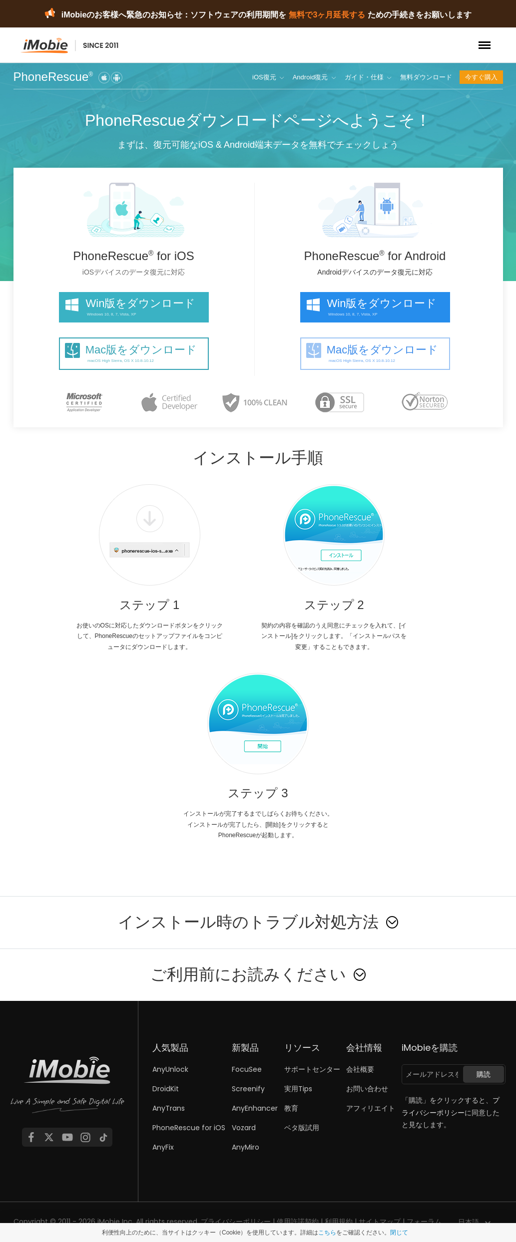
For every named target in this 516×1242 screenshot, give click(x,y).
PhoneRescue (53, 77)
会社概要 (360, 1069)
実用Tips (298, 1089)
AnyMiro (245, 1147)
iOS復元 (264, 77)
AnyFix (163, 1147)
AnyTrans (168, 1108)
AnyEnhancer (255, 1108)
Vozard (244, 1128)
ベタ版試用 (301, 1128)
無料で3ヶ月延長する (327, 14)
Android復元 (310, 77)
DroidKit (165, 1089)
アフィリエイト (370, 1108)
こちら (327, 1232)
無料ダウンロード (426, 77)
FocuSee (247, 1069)
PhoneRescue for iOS (188, 1128)
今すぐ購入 (481, 77)
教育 (291, 1108)
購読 (484, 1074)
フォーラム (424, 1222)
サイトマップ (380, 1222)
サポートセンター (312, 1069)
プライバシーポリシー (236, 1222)
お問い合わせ (367, 1089)
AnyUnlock (170, 1069)
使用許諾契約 (298, 1222)
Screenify (248, 1089)
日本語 (468, 1222)
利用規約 (339, 1222)
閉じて (399, 1232)
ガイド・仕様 (364, 77)
